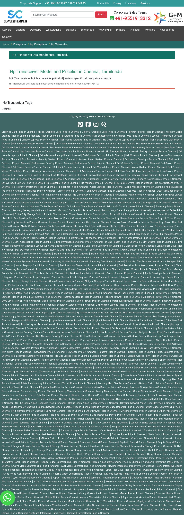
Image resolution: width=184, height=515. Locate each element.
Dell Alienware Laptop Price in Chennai (60, 155)
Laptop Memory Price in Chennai (114, 391)
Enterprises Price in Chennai (17, 277)
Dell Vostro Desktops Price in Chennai (146, 159)
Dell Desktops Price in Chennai (69, 175)
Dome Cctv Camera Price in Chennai (114, 367)
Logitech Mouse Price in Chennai (111, 320)
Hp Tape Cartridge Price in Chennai (39, 308)
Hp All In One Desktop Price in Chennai (139, 238)
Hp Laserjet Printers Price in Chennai (135, 194)
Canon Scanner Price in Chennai (124, 273)
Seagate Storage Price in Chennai (31, 446)
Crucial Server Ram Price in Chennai (152, 391)
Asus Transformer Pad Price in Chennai (42, 198)
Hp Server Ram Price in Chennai (127, 226)
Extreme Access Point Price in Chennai (126, 473)
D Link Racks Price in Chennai (139, 245)
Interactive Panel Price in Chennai (156, 458)
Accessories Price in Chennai (59, 171)
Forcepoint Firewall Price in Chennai (99, 442)
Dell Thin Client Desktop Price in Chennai (137, 171)
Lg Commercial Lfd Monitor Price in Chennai (92, 238)
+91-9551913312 (133, 18)
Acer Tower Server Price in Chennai (82, 214)
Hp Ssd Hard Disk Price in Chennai (70, 414)
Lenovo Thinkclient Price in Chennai (125, 454)
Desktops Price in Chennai (41, 190)
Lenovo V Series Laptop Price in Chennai (153, 422)
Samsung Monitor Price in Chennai (106, 190)
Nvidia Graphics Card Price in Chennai (59, 132)
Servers (6, 29)
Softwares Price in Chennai (113, 363)
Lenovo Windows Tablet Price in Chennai (43, 206)
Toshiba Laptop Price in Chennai (38, 324)
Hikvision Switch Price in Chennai (156, 383)
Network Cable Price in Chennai (147, 320)
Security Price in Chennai (142, 352)
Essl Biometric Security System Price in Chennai (49, 159)
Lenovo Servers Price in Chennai (119, 179)
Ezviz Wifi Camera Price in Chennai (65, 411)
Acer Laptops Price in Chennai (46, 179)
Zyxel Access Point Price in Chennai (31, 477)
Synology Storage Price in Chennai (76, 304)
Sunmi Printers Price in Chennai (29, 367)
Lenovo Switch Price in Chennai (77, 308)
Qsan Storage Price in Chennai (164, 454)
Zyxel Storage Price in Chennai (48, 450)
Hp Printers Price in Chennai (56, 194)
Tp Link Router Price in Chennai (79, 383)
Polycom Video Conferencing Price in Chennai (61, 269)
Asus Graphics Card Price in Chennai (37, 265)
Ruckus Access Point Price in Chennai (81, 485)
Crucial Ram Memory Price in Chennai (161, 348)
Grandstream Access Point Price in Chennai (36, 485)
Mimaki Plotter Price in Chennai (137, 493)
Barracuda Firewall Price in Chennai (59, 442)
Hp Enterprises (38, 44)
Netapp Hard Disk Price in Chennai (30, 320)
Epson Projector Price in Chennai (141, 281)
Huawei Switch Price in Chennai (48, 454)
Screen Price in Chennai (49, 285)
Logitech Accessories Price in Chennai (71, 320)
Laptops (20, 29)
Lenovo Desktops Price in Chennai (106, 175)
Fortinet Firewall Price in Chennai (146, 132)
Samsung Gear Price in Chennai (107, 261)
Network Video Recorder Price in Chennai (106, 387)
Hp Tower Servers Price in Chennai (32, 175)
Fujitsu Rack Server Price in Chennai (139, 505)
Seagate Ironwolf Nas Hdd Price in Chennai (49, 234)
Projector (135, 29)
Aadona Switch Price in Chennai (120, 450)
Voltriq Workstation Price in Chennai (98, 493)
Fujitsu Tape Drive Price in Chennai (123, 469)
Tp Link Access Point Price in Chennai (117, 332)
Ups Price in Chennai (138, 135)
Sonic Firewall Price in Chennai (93, 301)
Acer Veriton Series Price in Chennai (163, 214)
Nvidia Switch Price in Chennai (165, 434)
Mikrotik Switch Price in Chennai (59, 438)
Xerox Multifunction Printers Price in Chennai (80, 151)
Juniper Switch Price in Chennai (157, 450)
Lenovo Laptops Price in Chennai (40, 139)
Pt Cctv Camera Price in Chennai (111, 422)
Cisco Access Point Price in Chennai (122, 214)
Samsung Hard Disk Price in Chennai (117, 383)
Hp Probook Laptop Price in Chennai (147, 175)
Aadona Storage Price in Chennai (79, 430)
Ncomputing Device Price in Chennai (158, 308)
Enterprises (87, 29)
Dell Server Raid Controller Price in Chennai (25, 147)
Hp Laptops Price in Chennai (76, 135)
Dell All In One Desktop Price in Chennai (25, 218)
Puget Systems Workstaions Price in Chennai (59, 505)
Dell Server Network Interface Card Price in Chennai (78, 147)
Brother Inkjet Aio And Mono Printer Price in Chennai (119, 253)
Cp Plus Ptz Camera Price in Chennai (79, 399)
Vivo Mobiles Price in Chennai (155, 257)
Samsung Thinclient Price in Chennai (110, 477)
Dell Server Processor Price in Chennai (33, 143)
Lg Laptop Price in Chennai (157, 509)
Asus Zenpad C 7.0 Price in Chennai (72, 202)
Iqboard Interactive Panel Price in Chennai (152, 489)
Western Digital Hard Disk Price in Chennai (70, 367)
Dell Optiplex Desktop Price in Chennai (103, 155)
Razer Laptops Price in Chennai (79, 509)
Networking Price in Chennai (50, 352)
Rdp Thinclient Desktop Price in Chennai (95, 234)
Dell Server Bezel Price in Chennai (74, 143)
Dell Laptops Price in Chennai (110, 135)
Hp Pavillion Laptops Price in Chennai (92, 418)
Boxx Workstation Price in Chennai (116, 501)
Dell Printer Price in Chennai (31, 340)
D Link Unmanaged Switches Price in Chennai (79, 242)
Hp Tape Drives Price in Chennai (102, 249)
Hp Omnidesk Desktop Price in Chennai (53, 434)
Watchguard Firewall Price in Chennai (132, 301)
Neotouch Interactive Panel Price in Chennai (52, 513)
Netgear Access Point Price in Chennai (160, 332)
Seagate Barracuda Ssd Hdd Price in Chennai (36, 230)
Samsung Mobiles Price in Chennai (69, 261)
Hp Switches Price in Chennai (37, 151)
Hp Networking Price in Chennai (30, 222)
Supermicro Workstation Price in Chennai (145, 497)
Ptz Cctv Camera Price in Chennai (39, 399)
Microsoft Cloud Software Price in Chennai (130, 206)
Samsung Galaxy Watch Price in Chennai (34, 210)
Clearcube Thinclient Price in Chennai (151, 477)
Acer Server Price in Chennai (99, 218)
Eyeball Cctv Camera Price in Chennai (155, 367)
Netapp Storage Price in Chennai (70, 446)
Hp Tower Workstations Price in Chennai (34, 187)
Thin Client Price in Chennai (17, 352)
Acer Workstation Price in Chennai (151, 324)
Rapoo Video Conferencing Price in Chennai (66, 462)
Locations (130, 3)
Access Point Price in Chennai (78, 332)
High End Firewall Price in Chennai (122, 297)
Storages (71, 29)
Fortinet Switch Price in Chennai (20, 458)
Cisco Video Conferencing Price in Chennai (27, 473)
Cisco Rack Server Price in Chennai (133, 293)
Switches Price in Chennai (82, 352)
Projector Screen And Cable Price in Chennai (88, 285)
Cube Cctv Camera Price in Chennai (136, 395)
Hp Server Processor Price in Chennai (137, 218)
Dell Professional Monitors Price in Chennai (146, 312)
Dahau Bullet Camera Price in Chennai (51, 379)
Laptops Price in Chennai (15, 297)
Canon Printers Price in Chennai (38, 304)
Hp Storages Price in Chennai (122, 151)
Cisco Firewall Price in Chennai (58, 301)
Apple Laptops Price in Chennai (107, 187)
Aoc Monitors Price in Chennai (84, 257)
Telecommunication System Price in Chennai (95, 359)
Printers (120, 29)
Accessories (167, 29)
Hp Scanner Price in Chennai (73, 187)
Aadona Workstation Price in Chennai (100, 497)
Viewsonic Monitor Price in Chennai (121, 289)
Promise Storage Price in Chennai (148, 387)
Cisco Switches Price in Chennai (131, 285)
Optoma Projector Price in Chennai (93, 379)
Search (101, 14)
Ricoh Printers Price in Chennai (18, 336)
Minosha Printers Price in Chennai (139, 411)
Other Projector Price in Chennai (46, 426)
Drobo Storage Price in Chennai (83, 450)
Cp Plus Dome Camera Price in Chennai (53, 375)
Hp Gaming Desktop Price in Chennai (136, 336)
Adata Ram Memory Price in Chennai (41, 383)
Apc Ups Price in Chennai (141, 190)
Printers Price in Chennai (25, 194)
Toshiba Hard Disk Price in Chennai (82, 289)
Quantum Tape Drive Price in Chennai (162, 469)
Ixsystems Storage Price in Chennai (109, 446)
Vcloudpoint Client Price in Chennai (86, 206)
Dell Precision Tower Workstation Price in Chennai (88, 265)
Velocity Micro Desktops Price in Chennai (119, 509)
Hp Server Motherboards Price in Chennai (99, 312)
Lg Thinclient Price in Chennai (87, 481)
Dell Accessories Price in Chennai (95, 171)
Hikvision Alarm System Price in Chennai (100, 159)
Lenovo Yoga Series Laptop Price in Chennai (126, 210)
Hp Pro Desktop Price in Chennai (97, 336)
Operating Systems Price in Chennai (77, 363)
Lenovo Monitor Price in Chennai (140, 269)
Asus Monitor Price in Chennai (138, 249)
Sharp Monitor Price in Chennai (39, 501)
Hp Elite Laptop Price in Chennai (72, 356)
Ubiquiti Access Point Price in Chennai (148, 356)
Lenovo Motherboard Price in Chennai (138, 234)
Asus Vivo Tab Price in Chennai (143, 261)
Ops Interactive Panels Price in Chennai (114, 414)
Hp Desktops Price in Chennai (62, 183)
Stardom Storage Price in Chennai (83, 297)
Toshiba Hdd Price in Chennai (160, 430)
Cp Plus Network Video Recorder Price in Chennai (64, 407)
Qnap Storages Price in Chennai (66, 281)
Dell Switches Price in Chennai (32, 249)
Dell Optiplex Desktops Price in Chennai (138, 163)
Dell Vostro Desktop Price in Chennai (95, 163)
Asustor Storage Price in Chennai (20, 438)
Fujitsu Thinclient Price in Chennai (71, 477)
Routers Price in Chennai (112, 352)
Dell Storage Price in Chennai (47, 297)
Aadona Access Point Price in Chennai (113, 458)
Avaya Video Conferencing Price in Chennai (36, 466)
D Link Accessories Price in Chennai (32, 242)
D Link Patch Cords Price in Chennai (103, 245)
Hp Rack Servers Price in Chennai (134, 183)
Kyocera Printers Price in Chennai (39, 348)
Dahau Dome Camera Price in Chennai (144, 375)
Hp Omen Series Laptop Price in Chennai (126, 139)
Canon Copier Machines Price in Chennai (88, 328)
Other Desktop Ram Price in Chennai (121, 430)
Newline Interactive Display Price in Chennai (131, 466)
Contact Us (103, 3)
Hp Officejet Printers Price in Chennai (93, 194)
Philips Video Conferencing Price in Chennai (64, 458)
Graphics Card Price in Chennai (19, 132)
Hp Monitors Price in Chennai (97, 183)
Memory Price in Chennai (124, 348)
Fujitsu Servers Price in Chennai (102, 505)
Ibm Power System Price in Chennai (112, 324)
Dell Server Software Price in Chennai (114, 143)
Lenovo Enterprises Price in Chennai (130, 277)
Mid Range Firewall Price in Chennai (162, 297)
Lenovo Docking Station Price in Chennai (43, 238)
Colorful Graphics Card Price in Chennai (104, 132)
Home (6, 44)
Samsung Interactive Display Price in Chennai (74, 340)
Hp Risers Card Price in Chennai (91, 226)
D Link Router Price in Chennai (122, 242)
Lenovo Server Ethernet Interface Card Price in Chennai (79, 222)
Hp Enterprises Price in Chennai (52, 277)
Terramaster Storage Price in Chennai (152, 446)
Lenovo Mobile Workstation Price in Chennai (59, 316)
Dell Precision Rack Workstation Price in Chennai (146, 265)
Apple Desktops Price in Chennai (163, 273)
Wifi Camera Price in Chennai (28, 411)
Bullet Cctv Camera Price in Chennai (100, 371)
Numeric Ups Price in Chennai (66, 249)
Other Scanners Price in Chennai (31, 414)
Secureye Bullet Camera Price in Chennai (36, 430)
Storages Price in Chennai (156, 202)
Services (145, 3)
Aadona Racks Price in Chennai (129, 434)
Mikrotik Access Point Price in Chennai (127, 481)
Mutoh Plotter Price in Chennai (62, 497)
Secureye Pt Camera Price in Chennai (70, 422)
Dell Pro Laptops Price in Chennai (51, 418)
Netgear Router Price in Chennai (129, 426)
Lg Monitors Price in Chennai (36, 253)
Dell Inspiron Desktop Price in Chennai (52, 163)
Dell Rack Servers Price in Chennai (72, 167)
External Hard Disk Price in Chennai (50, 359)
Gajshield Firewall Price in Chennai (138, 442)
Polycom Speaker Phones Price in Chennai (96, 344)
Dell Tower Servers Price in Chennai (32, 167)
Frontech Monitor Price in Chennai (58, 493)
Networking (105, 29)
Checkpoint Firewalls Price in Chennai (152, 438)
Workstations (53, 29)
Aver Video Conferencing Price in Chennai (84, 466)
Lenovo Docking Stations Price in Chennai (38, 332)
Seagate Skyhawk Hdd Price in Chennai (84, 230)
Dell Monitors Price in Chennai (141, 155)
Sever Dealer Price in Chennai (93, 513)
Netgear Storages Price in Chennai (103, 281)
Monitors (150, 29)
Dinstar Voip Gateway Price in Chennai (35, 363)
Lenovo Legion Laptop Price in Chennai (116, 308)
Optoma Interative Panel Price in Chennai (137, 379)
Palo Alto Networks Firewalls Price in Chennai (104, 438)
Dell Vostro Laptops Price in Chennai (81, 139)
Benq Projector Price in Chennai (120, 257)
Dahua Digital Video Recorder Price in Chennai (93, 403)
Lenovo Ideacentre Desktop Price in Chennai (84, 348)
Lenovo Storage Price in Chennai (30, 281)
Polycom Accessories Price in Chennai (122, 340)
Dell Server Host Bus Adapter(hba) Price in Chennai (136, 147)
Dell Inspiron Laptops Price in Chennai (116, 304)
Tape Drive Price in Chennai (88, 469)
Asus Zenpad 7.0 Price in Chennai (33, 202)
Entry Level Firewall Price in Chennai (21, 301)
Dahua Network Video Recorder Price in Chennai (118, 407)
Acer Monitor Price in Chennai (65, 218)
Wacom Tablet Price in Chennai (102, 316)
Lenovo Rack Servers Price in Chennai (23, 183)
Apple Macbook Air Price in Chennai (144, 187)
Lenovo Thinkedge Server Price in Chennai (143, 344)
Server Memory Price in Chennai (38, 391)
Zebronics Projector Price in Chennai (59, 371)
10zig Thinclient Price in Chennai (52, 481)
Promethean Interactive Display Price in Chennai (46, 469)
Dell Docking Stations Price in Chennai (132, 328)
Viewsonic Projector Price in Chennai (162, 289)
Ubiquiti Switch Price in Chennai (109, 356)
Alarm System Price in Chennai (149, 167)
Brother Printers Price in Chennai (71, 253)
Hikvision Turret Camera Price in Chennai (93, 395)
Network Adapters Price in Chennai (139, 359)
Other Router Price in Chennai (154, 414)
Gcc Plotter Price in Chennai (27, 497)
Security (7, 36)
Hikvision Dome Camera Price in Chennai (143, 371)
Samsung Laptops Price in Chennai (46, 328)
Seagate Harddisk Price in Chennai (94, 293)
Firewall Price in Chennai (168, 293)
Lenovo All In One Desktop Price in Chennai (59, 245)
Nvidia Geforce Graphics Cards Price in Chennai (47, 226)
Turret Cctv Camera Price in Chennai (49, 395)
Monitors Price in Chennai (45, 135)
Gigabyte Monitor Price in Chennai (156, 501)
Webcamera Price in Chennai (136, 316)
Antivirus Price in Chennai (143, 363)
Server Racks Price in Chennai (93, 434)
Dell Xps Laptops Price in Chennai (158, 151)
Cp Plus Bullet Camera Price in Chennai (99, 375)
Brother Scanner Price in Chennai (48, 257)
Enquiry (117, 3)
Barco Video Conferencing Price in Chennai (117, 462)
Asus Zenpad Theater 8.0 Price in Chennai (87, 198)
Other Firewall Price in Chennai (102, 411)
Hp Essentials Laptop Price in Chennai (32, 356)
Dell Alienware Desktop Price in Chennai (57, 336)
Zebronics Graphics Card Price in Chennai (88, 426)
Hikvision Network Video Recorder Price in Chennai (148, 403)
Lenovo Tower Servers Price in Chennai (160, 179)
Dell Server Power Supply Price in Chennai (159, 143)
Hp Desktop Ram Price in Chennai (85, 273)
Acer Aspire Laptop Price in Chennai (55, 312)
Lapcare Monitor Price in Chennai (77, 501)
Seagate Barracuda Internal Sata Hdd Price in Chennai (135, 230)
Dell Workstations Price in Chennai (111, 167)
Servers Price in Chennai (71, 190)
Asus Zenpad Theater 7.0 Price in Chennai (134, 198)
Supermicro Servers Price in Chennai (40, 509)
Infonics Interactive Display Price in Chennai (47, 489)
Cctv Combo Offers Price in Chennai (120, 399)
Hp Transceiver (59, 44)
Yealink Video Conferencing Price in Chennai (78, 473)
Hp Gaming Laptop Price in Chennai (21, 293)
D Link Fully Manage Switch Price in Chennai (38, 214)
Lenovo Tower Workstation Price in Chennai (117, 202)
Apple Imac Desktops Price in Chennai (136, 418)
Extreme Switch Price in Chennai (85, 454)
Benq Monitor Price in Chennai (104, 269)
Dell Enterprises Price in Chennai (90, 277)
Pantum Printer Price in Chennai (74, 324)
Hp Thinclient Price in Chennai (47, 273)
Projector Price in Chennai (152, 304)
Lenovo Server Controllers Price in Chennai (135, 222)
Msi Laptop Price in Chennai (57, 293)
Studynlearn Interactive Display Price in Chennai (100, 489)
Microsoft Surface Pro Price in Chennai (79, 210)
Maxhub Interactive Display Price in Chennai (127, 485)
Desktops (35, 29)
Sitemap (111, 116)
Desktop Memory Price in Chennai (76, 391)
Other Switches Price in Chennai (30, 422)
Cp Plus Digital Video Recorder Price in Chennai (41, 403)
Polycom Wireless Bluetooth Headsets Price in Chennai (41, 344)
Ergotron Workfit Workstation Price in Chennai (37, 289)
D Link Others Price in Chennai (157, 242)
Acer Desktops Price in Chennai (82, 179)
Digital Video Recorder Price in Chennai (62, 387)
